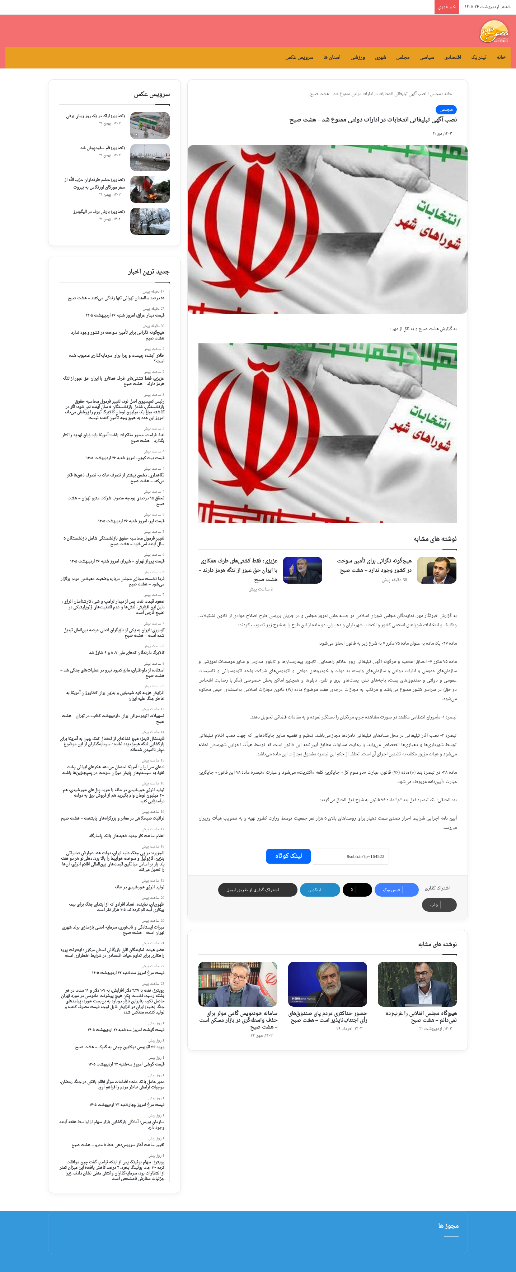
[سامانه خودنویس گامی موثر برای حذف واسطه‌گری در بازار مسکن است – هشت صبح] (237, 984)
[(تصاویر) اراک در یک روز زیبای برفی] (150, 125)
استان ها (332, 57)
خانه (501, 57)
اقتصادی (452, 57)
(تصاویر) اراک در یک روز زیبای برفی (95, 116)
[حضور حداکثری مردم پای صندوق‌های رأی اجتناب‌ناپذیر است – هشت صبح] (327, 984)
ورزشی (358, 57)
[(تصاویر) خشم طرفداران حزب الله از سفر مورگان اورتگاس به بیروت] (150, 189)
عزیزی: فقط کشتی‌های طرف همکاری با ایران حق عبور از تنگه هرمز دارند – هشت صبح (238, 570)
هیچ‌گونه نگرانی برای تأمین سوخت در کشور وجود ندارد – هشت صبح (374, 565)
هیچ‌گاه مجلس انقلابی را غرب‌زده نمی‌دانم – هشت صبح (421, 1017)
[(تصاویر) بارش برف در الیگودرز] (150, 221)
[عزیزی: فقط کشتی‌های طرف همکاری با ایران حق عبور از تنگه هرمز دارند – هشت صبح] (302, 570)
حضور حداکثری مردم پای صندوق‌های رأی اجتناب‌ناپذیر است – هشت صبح (327, 1017)
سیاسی (426, 57)
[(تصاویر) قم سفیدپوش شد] (150, 157)
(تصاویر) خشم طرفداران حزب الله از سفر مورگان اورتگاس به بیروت (95, 183)
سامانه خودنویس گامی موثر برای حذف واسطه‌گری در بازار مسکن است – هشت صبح (238, 1020)
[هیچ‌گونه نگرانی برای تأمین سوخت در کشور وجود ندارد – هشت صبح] (436, 570)
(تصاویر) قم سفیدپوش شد (102, 148)
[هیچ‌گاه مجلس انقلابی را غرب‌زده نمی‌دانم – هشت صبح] (417, 984)
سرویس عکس (299, 57)
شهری (380, 57)
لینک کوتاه (288, 856)
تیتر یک (479, 57)
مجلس (402, 57)
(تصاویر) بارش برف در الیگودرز (99, 212)
